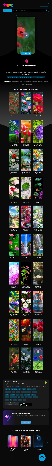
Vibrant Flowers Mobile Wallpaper (26, 315)
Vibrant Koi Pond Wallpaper (26, 201)
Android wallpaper (15, 386)
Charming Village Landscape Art (14, 230)
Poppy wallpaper (18, 15)
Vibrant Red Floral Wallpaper (38, 116)
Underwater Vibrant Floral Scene (14, 315)
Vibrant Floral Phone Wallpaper (14, 173)
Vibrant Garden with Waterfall (38, 173)
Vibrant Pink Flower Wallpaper (14, 287)
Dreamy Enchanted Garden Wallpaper (38, 230)
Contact (10, 457)
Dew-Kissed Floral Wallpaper (26, 372)
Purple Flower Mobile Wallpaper (38, 145)
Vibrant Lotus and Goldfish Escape (14, 258)
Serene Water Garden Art (38, 201)
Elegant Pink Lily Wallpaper (14, 201)
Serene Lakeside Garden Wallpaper (26, 173)
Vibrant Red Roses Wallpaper (14, 116)
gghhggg (30, 61)
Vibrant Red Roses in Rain (38, 343)
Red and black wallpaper (13, 77)
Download (26, 54)
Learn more (26, 422)
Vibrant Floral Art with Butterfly (26, 343)
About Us (15, 457)
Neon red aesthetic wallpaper (26, 77)
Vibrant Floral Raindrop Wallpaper (26, 287)
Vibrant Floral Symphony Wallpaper (26, 116)
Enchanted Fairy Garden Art (26, 230)
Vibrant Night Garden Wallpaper (14, 145)
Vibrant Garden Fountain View (26, 258)
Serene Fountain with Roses (38, 315)
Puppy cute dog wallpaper (39, 77)
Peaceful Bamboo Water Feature (38, 287)
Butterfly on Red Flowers (14, 372)
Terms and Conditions (23, 457)
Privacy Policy (33, 457)
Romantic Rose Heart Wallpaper (38, 372)
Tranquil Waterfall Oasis (38, 257)
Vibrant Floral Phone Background (14, 343)
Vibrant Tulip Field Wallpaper (26, 145)
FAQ (38, 457)
